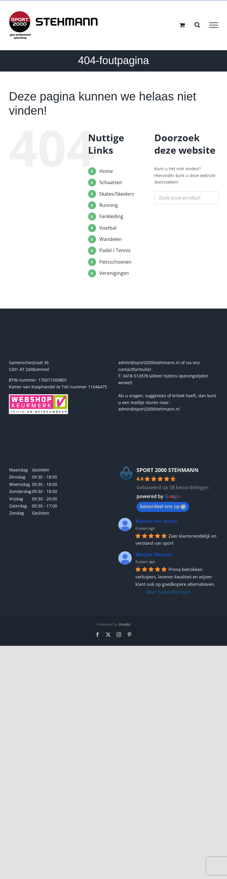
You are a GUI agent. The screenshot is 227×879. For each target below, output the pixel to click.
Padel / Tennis (115, 250)
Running (108, 205)
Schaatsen (110, 182)
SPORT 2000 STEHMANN (168, 469)
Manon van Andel (156, 521)
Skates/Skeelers (116, 194)
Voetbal (107, 228)
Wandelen (110, 239)
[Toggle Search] (197, 25)
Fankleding (111, 216)
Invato (124, 624)
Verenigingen (114, 273)
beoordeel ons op (163, 506)
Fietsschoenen (115, 262)
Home (106, 171)
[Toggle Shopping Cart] (182, 25)
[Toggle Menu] (214, 25)
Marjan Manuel (153, 554)
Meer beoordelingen (168, 592)
